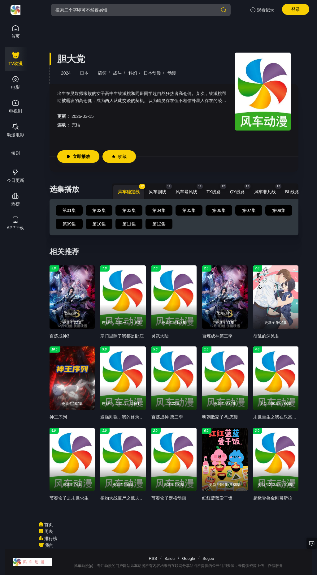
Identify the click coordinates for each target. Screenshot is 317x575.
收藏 (119, 156)
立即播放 (78, 156)
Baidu (169, 558)
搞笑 (102, 73)
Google (188, 558)
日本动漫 (152, 73)
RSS (153, 558)
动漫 (171, 73)
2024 (66, 73)
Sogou (208, 558)
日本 (84, 73)
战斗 (117, 73)
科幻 (132, 73)
